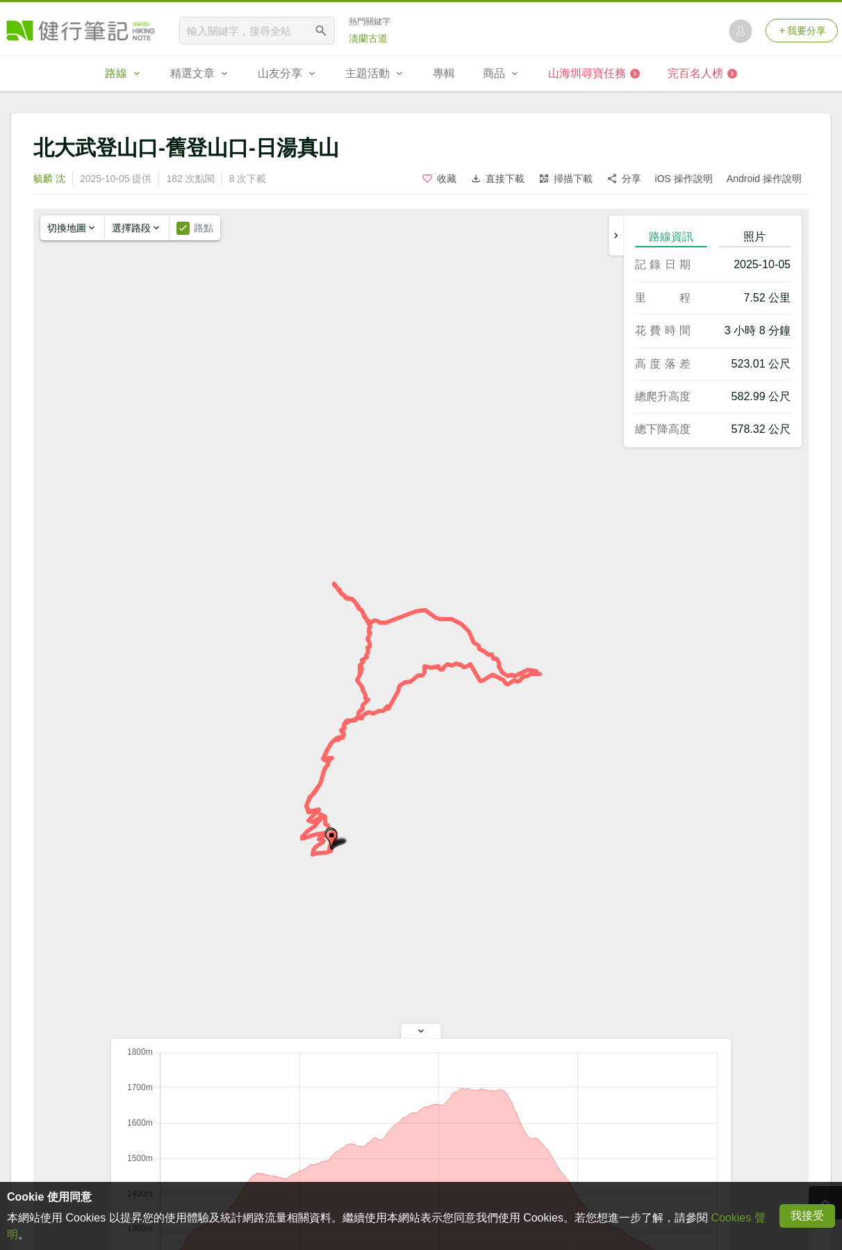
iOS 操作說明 (684, 178)
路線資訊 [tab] (671, 236)
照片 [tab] (754, 236)
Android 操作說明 (764, 178)
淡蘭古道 (368, 38)
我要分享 (801, 30)
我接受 (807, 1216)
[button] (331, 839)
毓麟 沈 (49, 178)
